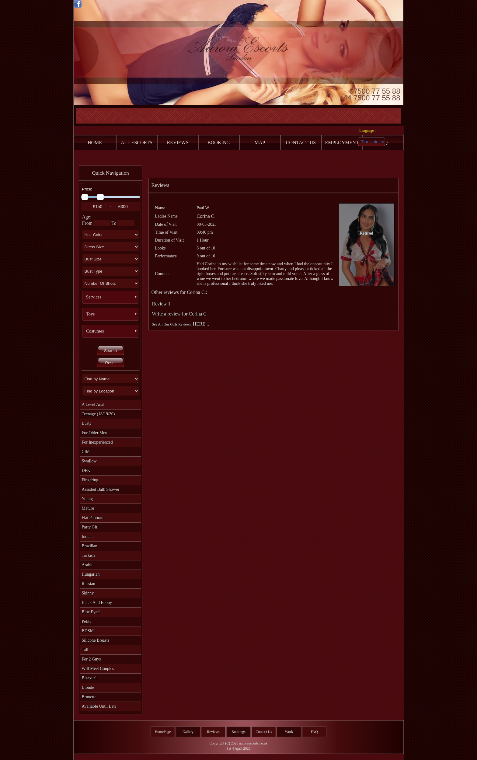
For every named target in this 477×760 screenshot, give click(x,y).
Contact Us (264, 732)
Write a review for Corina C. (180, 313)
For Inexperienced (97, 442)
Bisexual (89, 678)
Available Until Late (99, 706)
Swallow (89, 461)
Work (289, 732)
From (87, 223)
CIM (86, 451)
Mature (88, 508)
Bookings (238, 732)
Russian (88, 583)
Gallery (188, 732)
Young (87, 499)
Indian (87, 536)
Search (110, 350)
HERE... (201, 323)
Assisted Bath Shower (101, 489)
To (114, 223)
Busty (87, 423)
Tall (85, 649)
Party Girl (90, 527)
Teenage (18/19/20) (98, 414)
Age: (87, 216)
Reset (110, 363)
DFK (86, 470)
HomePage (163, 732)
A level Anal (93, 404)
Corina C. (206, 216)
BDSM (88, 631)
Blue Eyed (91, 612)
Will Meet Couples (98, 668)
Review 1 (161, 303)
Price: (87, 189)
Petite (87, 621)
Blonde (88, 687)
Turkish (88, 555)
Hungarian (91, 574)
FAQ (314, 732)
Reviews (213, 732)
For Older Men (94, 433)
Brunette (89, 697)
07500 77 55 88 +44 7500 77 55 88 (369, 94)
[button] (112, 297)
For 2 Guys (91, 659)
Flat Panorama (94, 517)
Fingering (90, 480)
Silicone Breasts (96, 640)
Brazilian (89, 546)
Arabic (87, 565)
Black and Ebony (97, 602)
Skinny (88, 593)
